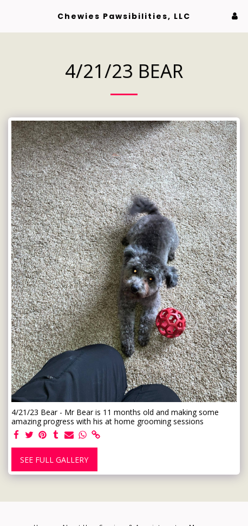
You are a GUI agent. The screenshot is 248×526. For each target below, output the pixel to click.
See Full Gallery (54, 460)
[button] (12, 15)
